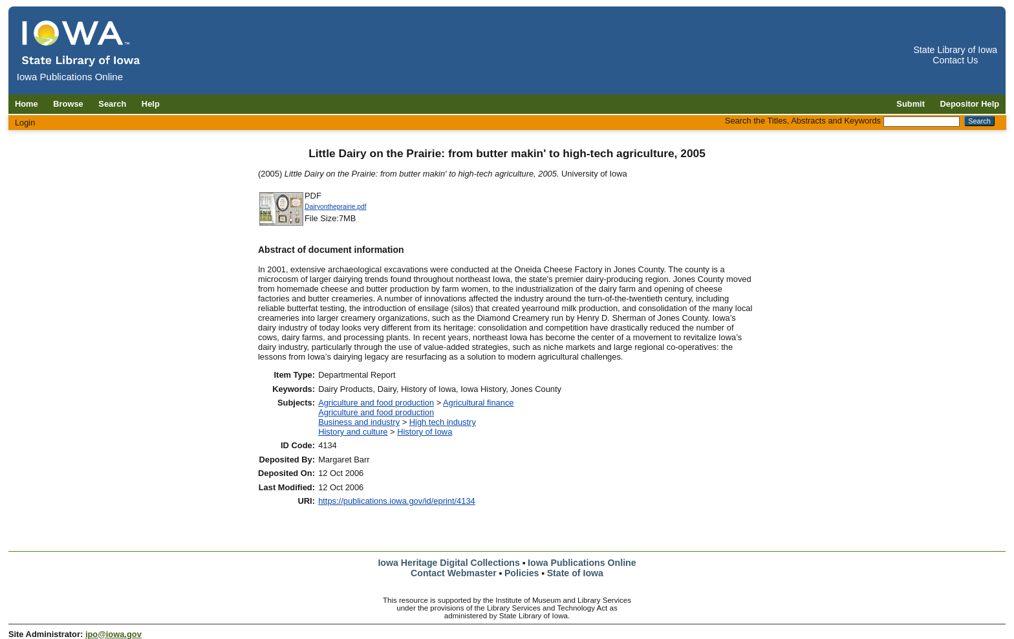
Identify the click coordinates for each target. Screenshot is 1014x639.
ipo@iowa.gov (113, 634)
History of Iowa (424, 432)
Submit (910, 104)
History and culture (352, 432)
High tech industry (442, 422)
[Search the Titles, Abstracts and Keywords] (921, 121)
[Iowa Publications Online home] (81, 43)
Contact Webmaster (454, 573)
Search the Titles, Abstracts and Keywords (803, 120)
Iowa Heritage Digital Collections (448, 563)
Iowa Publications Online (582, 563)
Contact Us (955, 60)
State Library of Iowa (955, 50)
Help (151, 104)
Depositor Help (970, 104)
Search (112, 104)
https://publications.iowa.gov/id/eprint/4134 (396, 501)
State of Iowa (575, 573)
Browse (68, 104)
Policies (521, 573)
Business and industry (359, 422)
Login (25, 122)
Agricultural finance (478, 402)
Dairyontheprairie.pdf (336, 206)
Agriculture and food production (376, 402)
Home (26, 104)
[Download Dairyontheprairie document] (281, 224)
